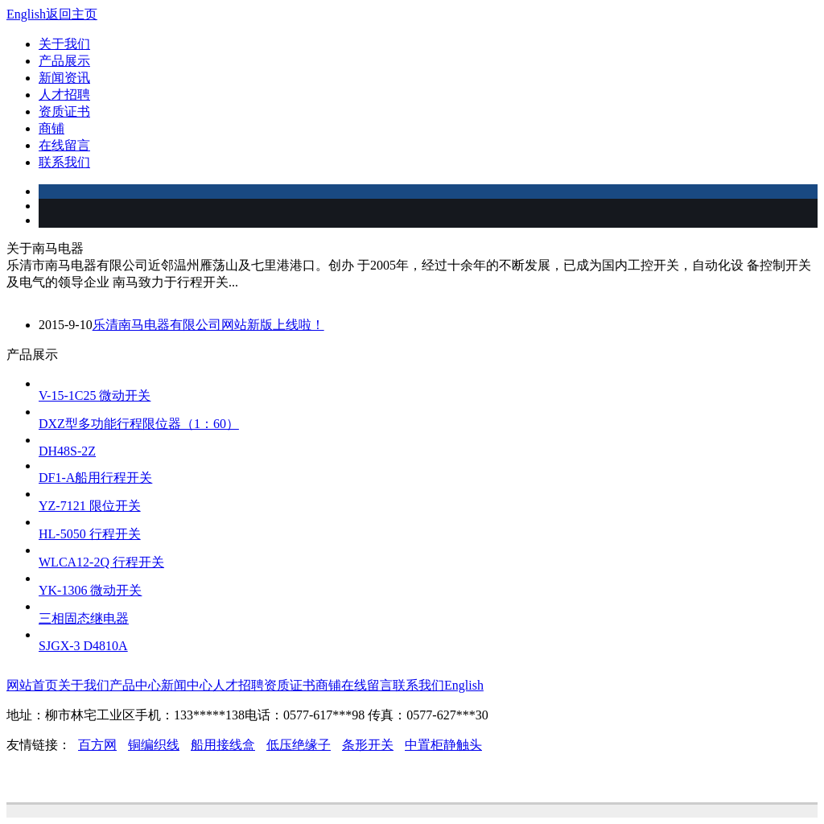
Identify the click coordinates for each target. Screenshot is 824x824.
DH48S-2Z (67, 451)
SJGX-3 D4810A (83, 646)
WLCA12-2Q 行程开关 (101, 562)
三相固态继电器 (84, 618)
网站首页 (32, 685)
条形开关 (367, 745)
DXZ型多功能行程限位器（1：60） (139, 424)
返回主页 (71, 14)
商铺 (51, 128)
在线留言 (64, 145)
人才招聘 (64, 94)
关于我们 (64, 44)
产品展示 (64, 61)
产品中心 (135, 685)
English (26, 14)
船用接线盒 (223, 745)
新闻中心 (186, 685)
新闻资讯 (64, 77)
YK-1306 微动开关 (90, 590)
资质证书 (64, 111)
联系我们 (64, 162)
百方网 (97, 745)
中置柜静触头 (443, 745)
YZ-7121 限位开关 (90, 506)
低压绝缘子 (298, 745)
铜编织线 (153, 745)
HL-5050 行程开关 (90, 534)
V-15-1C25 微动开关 (94, 395)
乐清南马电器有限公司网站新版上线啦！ (208, 325)
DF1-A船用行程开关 (95, 477)
